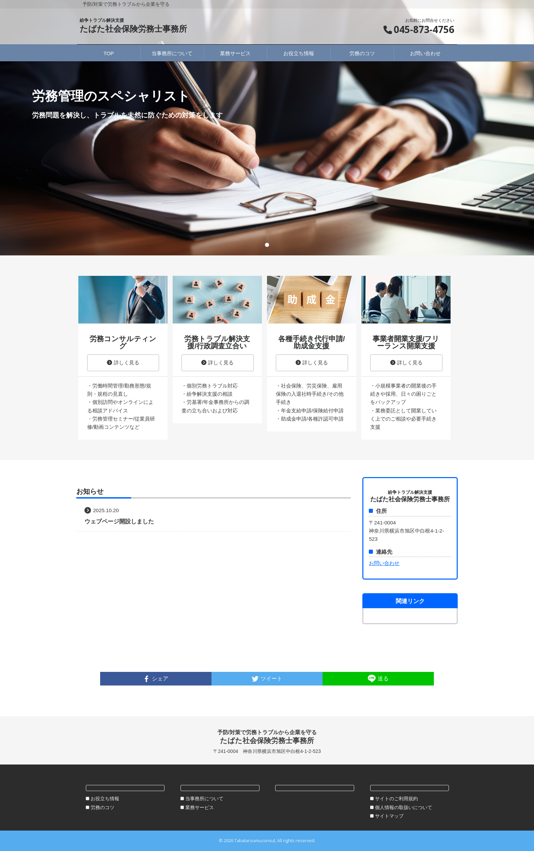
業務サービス (199, 807)
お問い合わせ (384, 563)
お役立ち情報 (105, 798)
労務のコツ (102, 807)
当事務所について (204, 798)
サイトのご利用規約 (396, 798)
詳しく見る (123, 362)
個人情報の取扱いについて (403, 807)
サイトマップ (389, 816)
